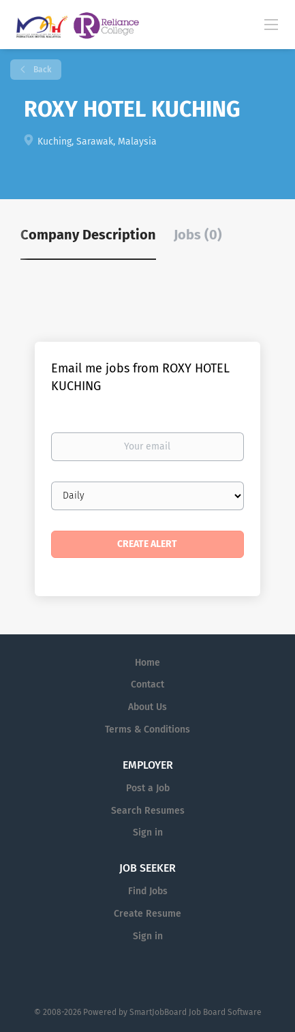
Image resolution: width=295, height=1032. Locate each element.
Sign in (148, 832)
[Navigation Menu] (271, 24)
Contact (147, 684)
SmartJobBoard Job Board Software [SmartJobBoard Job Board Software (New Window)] (195, 1012)
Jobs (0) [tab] (198, 234)
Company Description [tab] (88, 234)
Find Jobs (148, 891)
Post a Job (148, 788)
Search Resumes (148, 810)
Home (147, 662)
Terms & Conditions (147, 729)
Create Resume (147, 913)
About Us (147, 707)
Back (41, 69)
